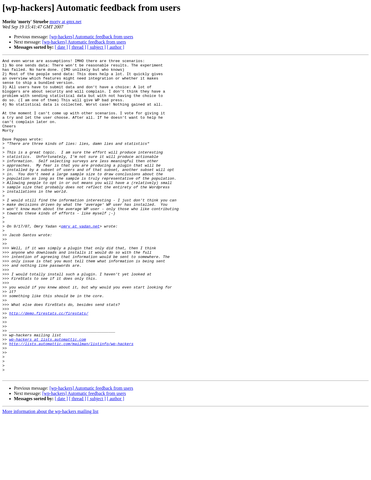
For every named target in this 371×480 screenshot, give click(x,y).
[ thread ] (77, 47)
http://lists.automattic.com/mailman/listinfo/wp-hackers (71, 401)
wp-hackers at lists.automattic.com (47, 395)
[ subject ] (96, 47)
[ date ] (61, 47)
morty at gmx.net (65, 21)
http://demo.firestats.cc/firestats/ (48, 364)
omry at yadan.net (80, 260)
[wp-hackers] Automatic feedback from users (91, 36)
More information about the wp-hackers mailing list (50, 474)
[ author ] (115, 47)
